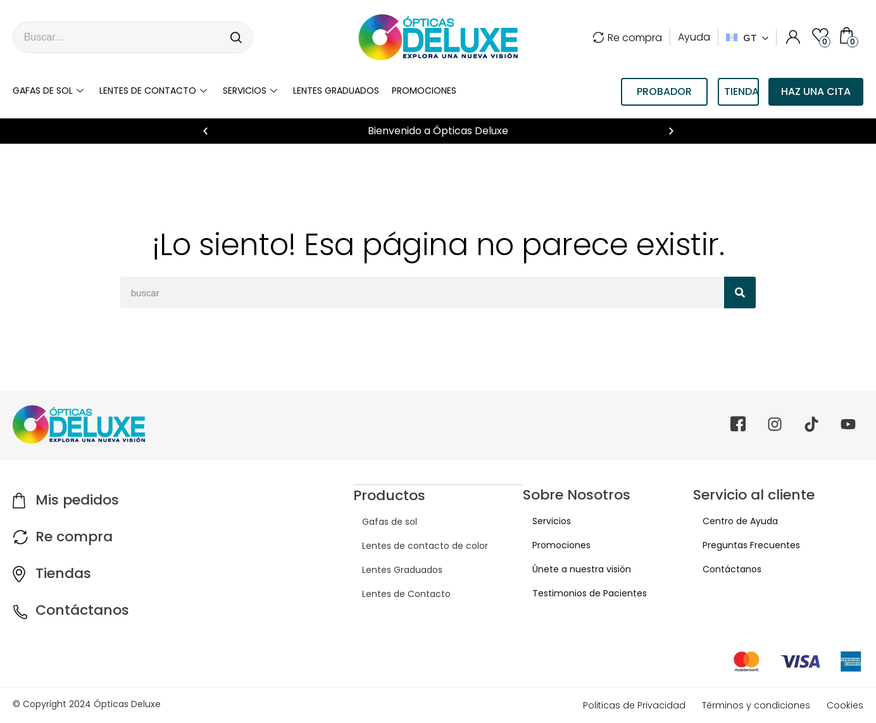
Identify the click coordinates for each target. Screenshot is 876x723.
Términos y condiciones (756, 705)
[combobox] (117, 37)
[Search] (237, 37)
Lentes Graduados (393, 569)
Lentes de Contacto (397, 593)
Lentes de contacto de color (416, 545)
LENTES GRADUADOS (336, 90)
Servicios (251, 90)
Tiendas (63, 573)
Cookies (845, 705)
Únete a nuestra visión (572, 569)
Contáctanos (82, 610)
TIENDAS (741, 91)
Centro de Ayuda (730, 521)
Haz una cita (816, 91)
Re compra (627, 38)
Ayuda (694, 37)
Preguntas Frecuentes (742, 545)
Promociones (424, 90)
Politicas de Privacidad (634, 705)
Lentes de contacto (154, 90)
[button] (205, 131)
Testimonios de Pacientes (580, 593)
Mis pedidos (77, 500)
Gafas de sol (50, 90)
